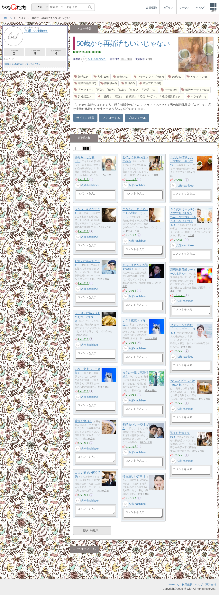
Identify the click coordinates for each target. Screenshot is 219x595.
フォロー (14, 52)
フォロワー (35, 52)
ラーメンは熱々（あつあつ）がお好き (87, 316)
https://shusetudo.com (87, 51)
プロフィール (137, 117)
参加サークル (56, 52)
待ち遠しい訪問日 (134, 476)
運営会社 (210, 584)
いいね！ (83, 179)
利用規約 (187, 584)
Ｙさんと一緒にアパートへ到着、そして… (135, 212)
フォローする (111, 117)
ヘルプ (199, 584)
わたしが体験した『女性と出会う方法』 (181, 161)
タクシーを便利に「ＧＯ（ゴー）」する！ (183, 328)
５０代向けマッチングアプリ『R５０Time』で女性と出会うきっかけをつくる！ (183, 217)
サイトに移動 (85, 117)
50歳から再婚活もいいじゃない (123, 43)
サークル (174, 584)
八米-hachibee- (93, 59)
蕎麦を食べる (83, 421)
